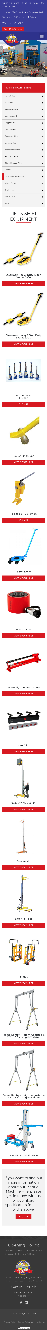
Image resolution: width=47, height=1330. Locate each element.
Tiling (7, 203)
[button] (42, 36)
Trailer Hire (9, 190)
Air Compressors (12, 156)
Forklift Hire (10, 96)
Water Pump (10, 183)
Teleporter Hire (11, 109)
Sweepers (9, 102)
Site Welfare (10, 196)
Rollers (8, 170)
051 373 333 (25, 1296)
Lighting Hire (10, 143)
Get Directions (13, 29)
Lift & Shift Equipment (14, 176)
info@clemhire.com (24, 1292)
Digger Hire (10, 123)
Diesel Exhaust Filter (13, 163)
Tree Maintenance (12, 149)
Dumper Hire (10, 129)
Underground (11, 116)
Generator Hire (11, 136)
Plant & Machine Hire (18, 88)
